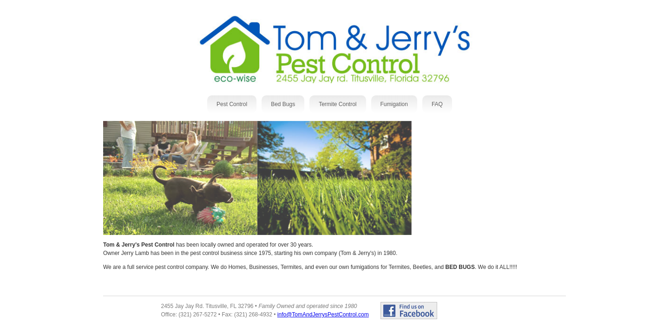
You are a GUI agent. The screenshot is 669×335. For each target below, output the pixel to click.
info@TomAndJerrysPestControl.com (323, 314)
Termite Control (337, 104)
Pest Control (231, 104)
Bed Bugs (283, 104)
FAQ (437, 104)
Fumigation (394, 104)
